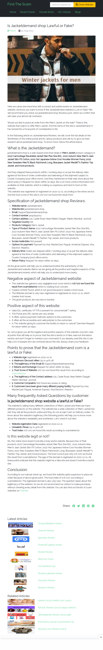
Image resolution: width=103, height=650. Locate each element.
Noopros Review (46, 587)
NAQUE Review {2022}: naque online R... (57, 607)
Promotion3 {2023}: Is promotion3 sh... (56, 622)
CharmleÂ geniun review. (50, 545)
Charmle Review (46, 530)
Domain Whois (46, 12)
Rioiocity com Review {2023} (52, 629)
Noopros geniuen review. (50, 573)
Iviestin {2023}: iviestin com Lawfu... (55, 600)
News (12, 30)
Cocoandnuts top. (47, 566)
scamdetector (19, 373)
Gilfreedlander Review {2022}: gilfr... (55, 614)
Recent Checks (27, 12)
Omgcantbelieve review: (50, 523)
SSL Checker (64, 12)
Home (13, 12)
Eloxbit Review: (45, 552)
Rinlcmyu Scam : (46, 559)
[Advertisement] (51, 644)
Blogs (78, 12)
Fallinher (23, 490)
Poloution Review (46, 580)
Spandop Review (46, 537)
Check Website (84, 4)
